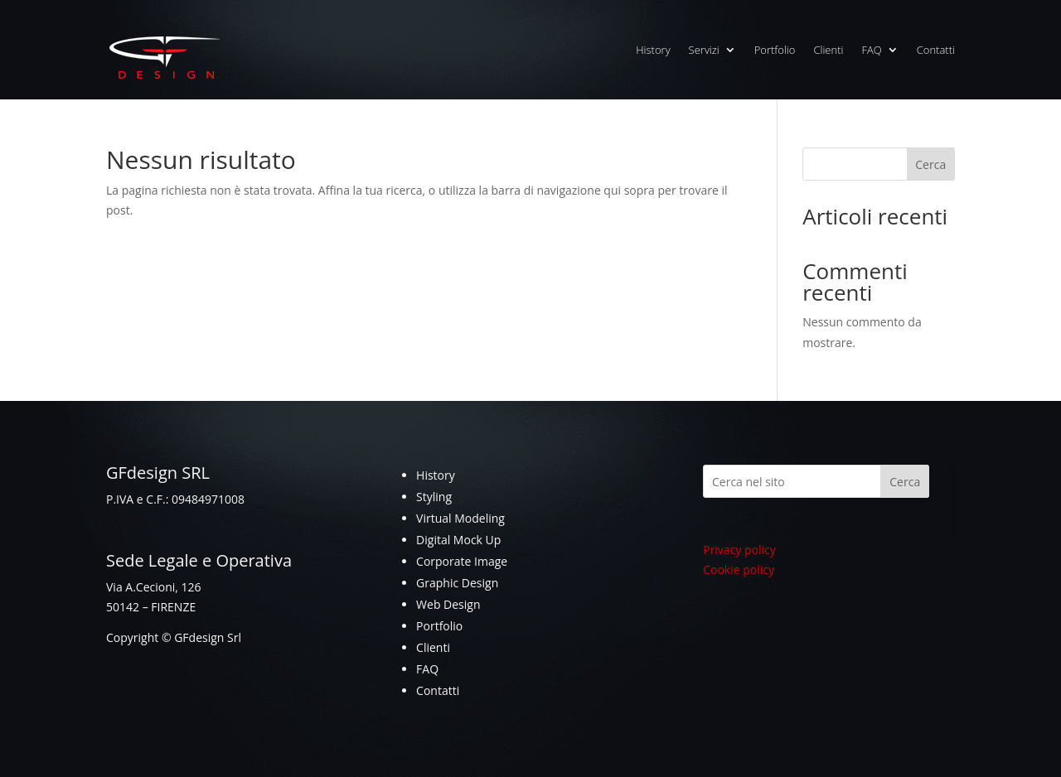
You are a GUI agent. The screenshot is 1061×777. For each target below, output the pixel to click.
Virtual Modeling (460, 518)
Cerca (930, 164)
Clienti (828, 49)
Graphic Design (457, 583)
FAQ (871, 49)
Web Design (448, 604)
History (653, 49)
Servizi (704, 49)
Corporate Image (461, 561)
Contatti (936, 49)
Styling (434, 496)
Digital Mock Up (458, 540)
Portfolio (775, 49)
